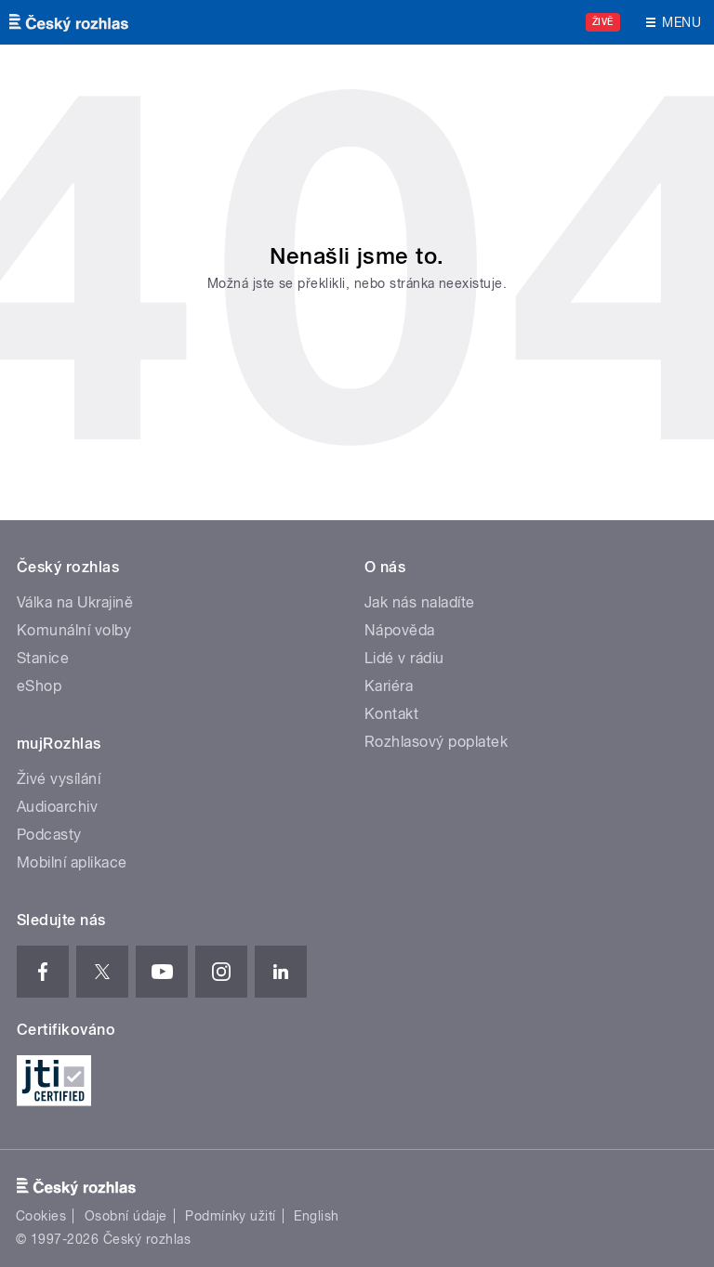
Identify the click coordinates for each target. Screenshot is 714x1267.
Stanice (43, 658)
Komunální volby (74, 630)
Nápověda (399, 630)
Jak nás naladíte (419, 602)
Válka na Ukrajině (75, 602)
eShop (39, 686)
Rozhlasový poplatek (436, 742)
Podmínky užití (230, 1215)
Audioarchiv (57, 807)
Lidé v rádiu (404, 658)
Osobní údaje (126, 1215)
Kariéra (388, 686)
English (316, 1215)
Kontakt (391, 714)
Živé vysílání (58, 779)
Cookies (41, 1215)
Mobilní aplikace (72, 862)
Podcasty (49, 834)
